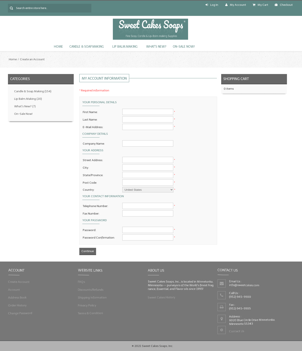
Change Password (21, 312)
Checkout (284, 5)
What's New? (156, 46)
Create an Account (32, 59)
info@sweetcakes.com (244, 285)
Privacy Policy (89, 304)
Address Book (19, 297)
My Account (235, 5)
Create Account (20, 282)
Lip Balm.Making (125, 46)
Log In (211, 5)
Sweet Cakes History (162, 297)
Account (16, 290)
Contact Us (237, 330)
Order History (19, 304)
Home (58, 46)
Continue (87, 251)
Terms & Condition (92, 312)
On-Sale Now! (184, 46)
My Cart (260, 5)
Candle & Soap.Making (86, 46)
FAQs (84, 282)
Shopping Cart (236, 79)
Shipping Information (94, 297)
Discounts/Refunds (92, 290)
